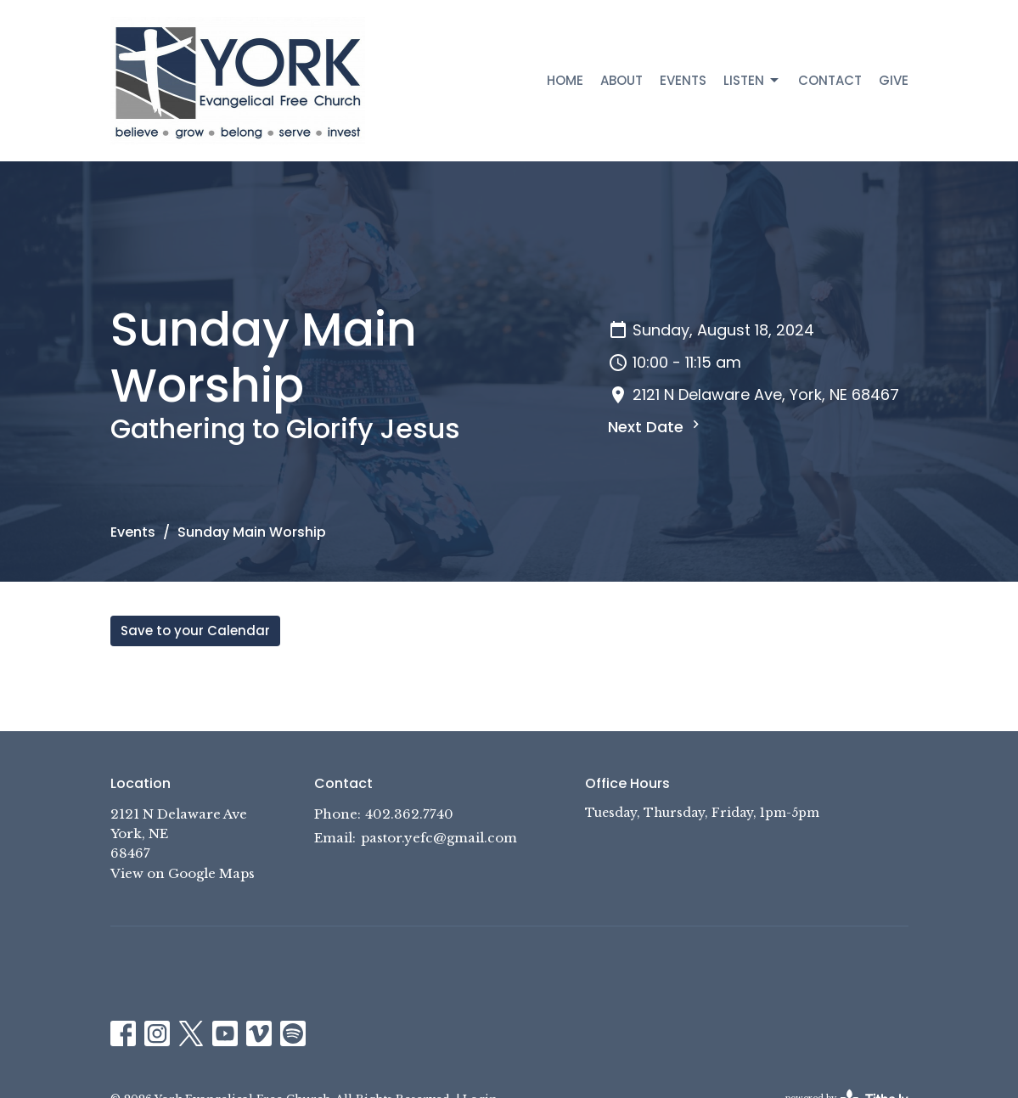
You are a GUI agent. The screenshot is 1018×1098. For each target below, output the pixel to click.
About (621, 80)
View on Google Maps (182, 873)
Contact (830, 80)
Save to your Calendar (195, 630)
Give (893, 80)
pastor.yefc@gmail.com (439, 838)
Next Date (656, 426)
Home (565, 80)
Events (683, 80)
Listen (752, 80)
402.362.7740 (409, 814)
